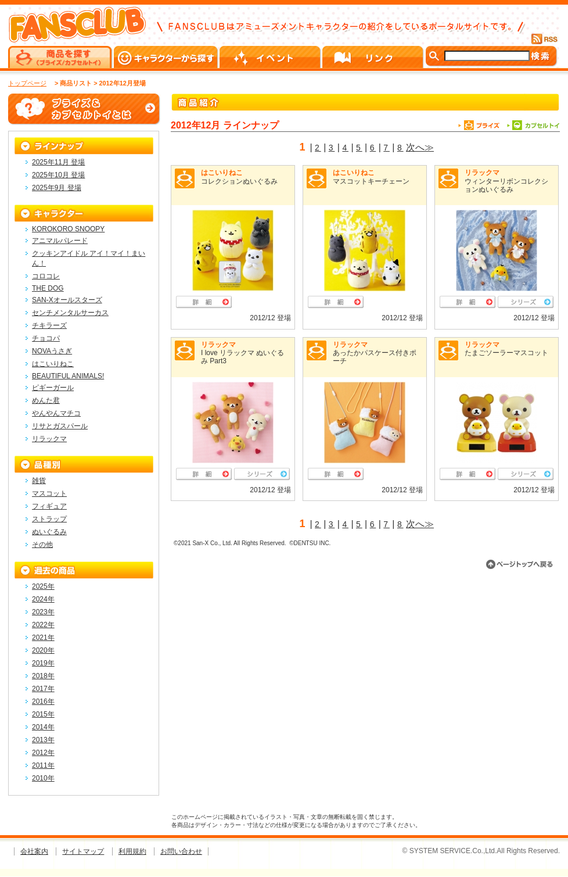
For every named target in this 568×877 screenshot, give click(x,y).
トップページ (27, 83)
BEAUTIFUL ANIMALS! (68, 376)
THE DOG (48, 288)
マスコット (49, 493)
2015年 (43, 714)
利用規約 (132, 851)
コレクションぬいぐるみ (239, 181)
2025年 (43, 586)
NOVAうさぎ (52, 351)
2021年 (43, 637)
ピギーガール (53, 388)
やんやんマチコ (56, 413)
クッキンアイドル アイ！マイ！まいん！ (88, 258)
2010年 (43, 778)
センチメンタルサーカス (70, 313)
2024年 (43, 599)
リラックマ (482, 173)
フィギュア (49, 506)
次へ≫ (420, 147)
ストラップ (49, 519)
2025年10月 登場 (58, 175)
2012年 (43, 753)
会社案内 (34, 851)
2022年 (43, 625)
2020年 (43, 650)
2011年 (43, 765)
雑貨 (39, 481)
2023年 (43, 612)
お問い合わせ (181, 851)
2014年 (43, 727)
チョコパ (46, 338)
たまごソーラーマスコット (506, 353)
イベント (271, 57)
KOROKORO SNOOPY (68, 229)
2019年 (43, 663)
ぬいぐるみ (49, 532)
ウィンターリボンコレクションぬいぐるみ (506, 185)
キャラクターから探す (167, 57)
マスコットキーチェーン (371, 181)
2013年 (43, 740)
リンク (373, 57)
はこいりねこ (222, 173)
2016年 (43, 701)
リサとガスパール (60, 426)
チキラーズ (49, 325)
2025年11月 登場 (58, 162)
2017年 (43, 689)
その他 (42, 544)
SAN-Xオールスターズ (67, 300)
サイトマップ (83, 851)
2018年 (43, 676)
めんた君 (46, 400)
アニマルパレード (60, 241)
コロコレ (46, 276)
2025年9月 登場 (56, 188)
